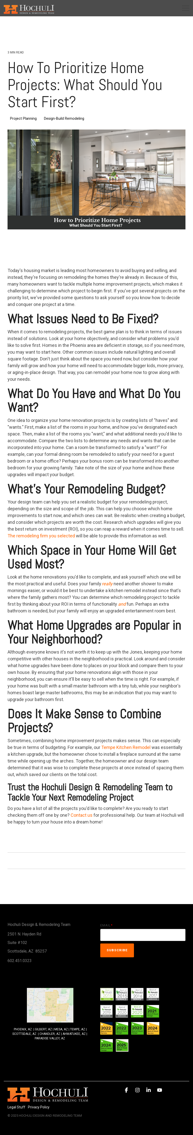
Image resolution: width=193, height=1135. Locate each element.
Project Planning (23, 118)
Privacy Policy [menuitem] (39, 1107)
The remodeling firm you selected (41, 535)
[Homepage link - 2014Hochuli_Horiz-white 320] (48, 1098)
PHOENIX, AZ (23, 1029)
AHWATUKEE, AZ (74, 1034)
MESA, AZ (61, 1029)
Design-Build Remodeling (64, 118)
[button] (185, 8)
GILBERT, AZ (43, 1029)
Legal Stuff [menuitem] (16, 1107)
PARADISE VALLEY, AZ (50, 1038)
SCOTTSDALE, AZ (24, 1034)
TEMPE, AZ (77, 1029)
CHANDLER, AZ (50, 1034)
